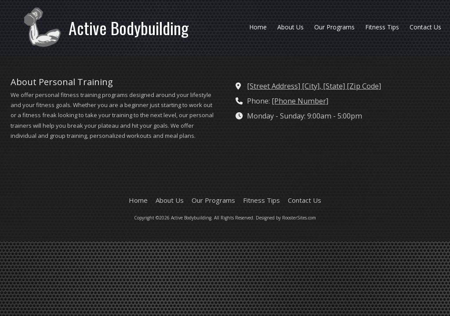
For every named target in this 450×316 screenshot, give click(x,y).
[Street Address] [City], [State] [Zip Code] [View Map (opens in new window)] (314, 86)
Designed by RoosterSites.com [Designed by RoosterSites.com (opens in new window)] (286, 218)
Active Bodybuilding (129, 27)
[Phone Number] (300, 101)
